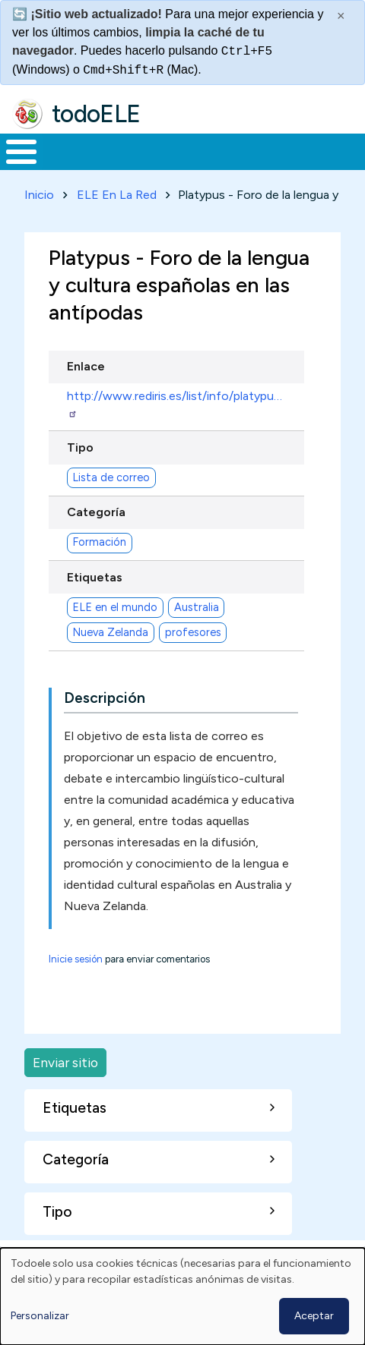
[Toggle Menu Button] (21, 152)
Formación (99, 542)
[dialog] (182, 1296)
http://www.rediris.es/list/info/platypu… (174, 403)
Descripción (104, 698)
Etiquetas (94, 577)
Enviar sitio (65, 1062)
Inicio (39, 194)
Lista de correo (111, 477)
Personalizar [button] (40, 1315)
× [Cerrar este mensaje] (341, 16)
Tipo (80, 447)
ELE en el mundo (114, 607)
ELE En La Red (117, 194)
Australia (196, 607)
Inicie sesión (76, 959)
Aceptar (314, 1315)
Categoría (96, 512)
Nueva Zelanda (110, 632)
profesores (193, 632)
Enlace (86, 366)
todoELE (96, 113)
